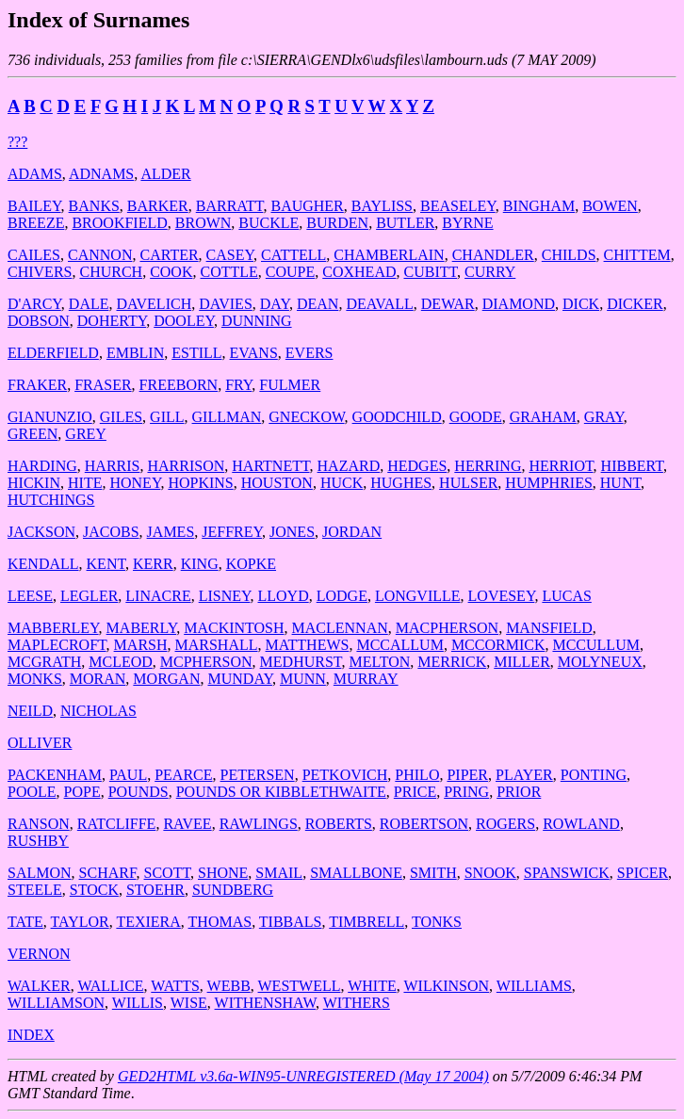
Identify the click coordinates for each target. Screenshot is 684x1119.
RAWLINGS (259, 824)
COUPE (290, 272)
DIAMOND (518, 304)
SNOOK (490, 873)
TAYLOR (80, 922)
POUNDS (138, 792)
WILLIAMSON (56, 1003)
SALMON (40, 873)
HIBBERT (632, 466)
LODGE (342, 596)
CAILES (34, 255)
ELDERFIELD (53, 353)
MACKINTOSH (234, 628)
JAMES (171, 532)
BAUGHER (306, 206)
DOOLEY (184, 321)
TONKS (437, 922)
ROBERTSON (424, 824)
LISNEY (225, 596)
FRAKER (37, 385)
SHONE (223, 873)
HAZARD (349, 466)
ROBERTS (338, 824)
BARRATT (230, 206)
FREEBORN (179, 385)
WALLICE (110, 986)
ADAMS (35, 174)
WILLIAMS (534, 986)
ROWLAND (581, 824)
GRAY (604, 417)
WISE (189, 1003)
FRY (238, 385)
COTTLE (228, 272)
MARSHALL (216, 645)
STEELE (35, 890)
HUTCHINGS (51, 500)
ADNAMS (101, 174)
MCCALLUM (399, 645)
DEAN (317, 304)
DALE (89, 304)
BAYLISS (382, 206)
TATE (25, 922)
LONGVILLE (418, 596)
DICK (580, 304)
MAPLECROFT (57, 645)
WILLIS (137, 1003)
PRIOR (519, 792)
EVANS (254, 353)
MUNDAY (239, 679)
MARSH (141, 645)
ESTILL (196, 353)
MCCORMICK (498, 645)
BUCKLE (268, 223)
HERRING (487, 466)
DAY (274, 304)
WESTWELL (299, 986)
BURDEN (337, 223)
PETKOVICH (345, 775)
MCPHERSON (206, 662)
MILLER (522, 662)
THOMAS (220, 922)
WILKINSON (446, 986)
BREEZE (36, 223)
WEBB (229, 986)
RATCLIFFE (116, 824)
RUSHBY (38, 841)
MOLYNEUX (600, 662)
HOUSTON (277, 483)
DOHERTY (111, 321)
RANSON (39, 824)
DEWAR (448, 304)
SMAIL (278, 873)
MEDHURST (301, 662)
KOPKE (251, 564)
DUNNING (256, 321)
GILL (167, 417)
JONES (292, 532)
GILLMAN (227, 417)
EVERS (309, 353)
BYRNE (467, 223)
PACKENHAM (55, 775)
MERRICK (451, 662)
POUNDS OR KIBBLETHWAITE (281, 792)
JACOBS (111, 532)
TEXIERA (148, 922)
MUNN (303, 679)
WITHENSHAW (265, 1003)
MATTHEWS (308, 645)
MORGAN (166, 679)
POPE (82, 792)
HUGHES (401, 483)
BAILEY (34, 206)
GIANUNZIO (50, 417)
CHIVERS (40, 272)
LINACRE (157, 596)
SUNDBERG (232, 890)
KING (200, 564)
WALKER (39, 986)
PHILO (417, 775)
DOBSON (39, 321)
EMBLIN (135, 353)
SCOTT (167, 873)
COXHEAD (359, 272)
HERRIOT (561, 466)
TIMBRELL (366, 922)
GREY (85, 434)
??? (17, 142)
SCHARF (108, 873)
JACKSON (41, 532)
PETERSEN (257, 775)
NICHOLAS (98, 711)
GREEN (32, 434)
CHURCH (110, 272)
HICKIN (34, 483)
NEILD (30, 711)
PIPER (467, 775)
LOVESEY (501, 596)
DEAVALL (379, 304)
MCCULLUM (595, 645)
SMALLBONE (356, 873)
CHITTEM (637, 255)
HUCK (341, 483)
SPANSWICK (567, 873)
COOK (171, 272)
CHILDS (569, 255)
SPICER (642, 873)
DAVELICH (153, 304)
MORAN (98, 679)
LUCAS (566, 596)
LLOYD (282, 596)
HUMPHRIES (548, 483)
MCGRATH (44, 662)
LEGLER (89, 596)
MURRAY (366, 679)
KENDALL (43, 564)
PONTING (594, 775)
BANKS (94, 206)
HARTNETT (270, 466)
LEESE (30, 596)
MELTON (379, 662)
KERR (153, 564)
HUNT (620, 483)
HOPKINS (200, 483)
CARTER (168, 255)
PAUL (128, 775)
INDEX (31, 1035)
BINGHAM (539, 206)
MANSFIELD (549, 628)
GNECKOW (306, 417)
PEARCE (183, 775)
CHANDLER (493, 255)
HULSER (468, 483)
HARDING (42, 466)
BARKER (157, 206)
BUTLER (405, 223)
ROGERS (505, 824)
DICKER (635, 304)
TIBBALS (290, 922)
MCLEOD (121, 662)
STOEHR (155, 890)
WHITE (372, 986)
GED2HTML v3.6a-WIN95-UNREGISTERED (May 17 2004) (303, 1076)
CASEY (229, 255)
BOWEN (610, 206)
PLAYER (524, 775)
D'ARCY (34, 304)
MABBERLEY (53, 628)
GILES (121, 417)
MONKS (35, 679)
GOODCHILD (397, 417)
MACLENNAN (340, 628)
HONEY (134, 483)
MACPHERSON (447, 628)
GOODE (475, 417)
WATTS (175, 986)
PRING (466, 792)
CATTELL (293, 255)
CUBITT (430, 272)
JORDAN (352, 532)
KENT (106, 564)
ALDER (165, 174)
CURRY (489, 272)
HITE (85, 483)
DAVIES (225, 304)
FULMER (289, 385)
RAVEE (187, 824)
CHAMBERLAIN (389, 255)
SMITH (433, 873)
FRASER (102, 385)
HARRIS (112, 466)
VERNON (39, 954)
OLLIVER (40, 743)
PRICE (415, 792)
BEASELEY (458, 206)
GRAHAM (543, 417)
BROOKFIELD (119, 223)
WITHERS (356, 1003)
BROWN (203, 223)
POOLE (32, 792)
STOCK (94, 890)
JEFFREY (232, 532)
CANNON (100, 255)
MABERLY (141, 628)
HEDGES (417, 466)
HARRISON (185, 466)
